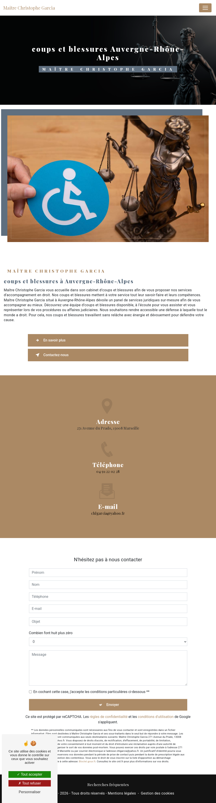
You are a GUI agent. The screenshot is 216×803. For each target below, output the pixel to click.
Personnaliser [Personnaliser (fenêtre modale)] (30, 792)
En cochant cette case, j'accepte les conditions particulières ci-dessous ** (91, 684)
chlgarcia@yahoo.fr (108, 505)
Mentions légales (122, 793)
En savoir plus (50, 340)
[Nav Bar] (205, 7)
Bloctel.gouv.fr (87, 753)
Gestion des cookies (157, 793)
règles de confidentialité (109, 708)
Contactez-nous (51, 355)
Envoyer (112, 696)
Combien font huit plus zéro (51, 625)
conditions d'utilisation (156, 708)
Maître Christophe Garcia (29, 8)
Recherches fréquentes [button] (108, 784)
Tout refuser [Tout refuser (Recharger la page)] (29, 783)
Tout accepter (29, 774)
